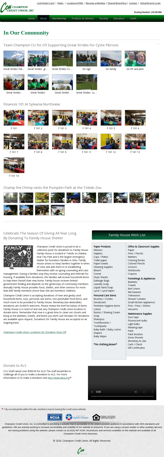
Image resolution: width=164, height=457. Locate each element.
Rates (61, 3)
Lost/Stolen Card (45, 3)
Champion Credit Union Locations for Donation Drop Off (34, 332)
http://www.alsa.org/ (59, 377)
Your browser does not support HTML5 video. (122, 383)
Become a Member (95, 3)
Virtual (150, 3)
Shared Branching (117, 3)
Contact (133, 3)
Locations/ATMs (75, 3)
